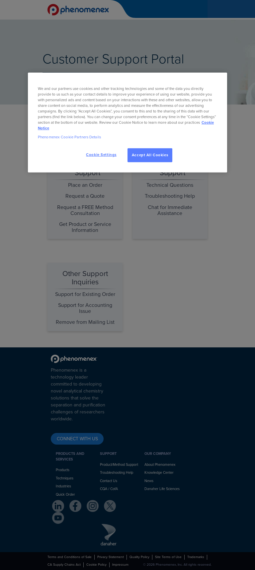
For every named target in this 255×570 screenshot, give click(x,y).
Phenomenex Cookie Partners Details (69, 137)
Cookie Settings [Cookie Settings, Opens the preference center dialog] (101, 155)
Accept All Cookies (150, 155)
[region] (127, 122)
